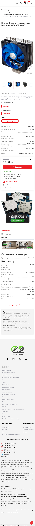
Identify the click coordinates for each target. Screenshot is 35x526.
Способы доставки (28, 429)
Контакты (4, 432)
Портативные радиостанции (10, 401)
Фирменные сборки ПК (8, 372)
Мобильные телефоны (8, 387)
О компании (5, 427)
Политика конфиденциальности (11, 434)
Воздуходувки (6, 416)
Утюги (4, 406)
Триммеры (5, 411)
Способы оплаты (27, 427)
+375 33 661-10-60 (9, 443)
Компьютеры (6, 384)
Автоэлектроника (7, 392)
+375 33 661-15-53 (9, 452)
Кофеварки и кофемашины (9, 404)
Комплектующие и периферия (10, 377)
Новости (4, 429)
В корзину (17, 167)
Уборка (4, 382)
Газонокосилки (6, 414)
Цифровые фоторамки (8, 399)
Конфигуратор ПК (7, 370)
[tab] (17, 230)
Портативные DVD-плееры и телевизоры (13, 409)
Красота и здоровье (7, 397)
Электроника (5, 380)
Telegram (5, 454)
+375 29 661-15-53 (9, 450)
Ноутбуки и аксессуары (8, 375)
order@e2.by (7, 456)
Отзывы (25, 432)
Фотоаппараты (6, 389)
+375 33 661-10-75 (9, 448)
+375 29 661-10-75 (9, 446)
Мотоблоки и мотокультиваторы (11, 419)
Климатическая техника (8, 394)
